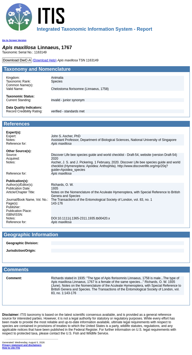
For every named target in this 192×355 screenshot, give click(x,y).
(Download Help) (45, 60)
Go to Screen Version (14, 40)
